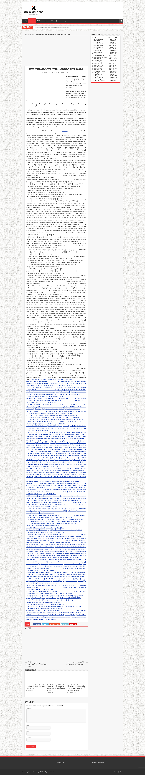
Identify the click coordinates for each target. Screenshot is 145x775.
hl (29, 628)
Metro (31, 21)
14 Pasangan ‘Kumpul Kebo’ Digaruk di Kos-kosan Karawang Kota (38, 664)
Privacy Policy (60, 762)
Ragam (66, 21)
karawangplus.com (27, 772)
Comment (29, 708)
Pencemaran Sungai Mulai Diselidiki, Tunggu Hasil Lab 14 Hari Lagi (51, 27)
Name (28, 725)
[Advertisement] (56, 50)
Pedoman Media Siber (98, 762)
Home (25, 21)
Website (28, 737)
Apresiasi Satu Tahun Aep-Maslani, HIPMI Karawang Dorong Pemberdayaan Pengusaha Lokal (76, 687)
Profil (39, 21)
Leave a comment (64, 72)
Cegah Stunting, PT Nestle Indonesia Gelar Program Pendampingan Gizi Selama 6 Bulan (56, 687)
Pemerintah (49, 21)
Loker (58, 21)
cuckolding (65, 131)
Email (28, 731)
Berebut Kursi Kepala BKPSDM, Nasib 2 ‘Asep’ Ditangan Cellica (74, 663)
